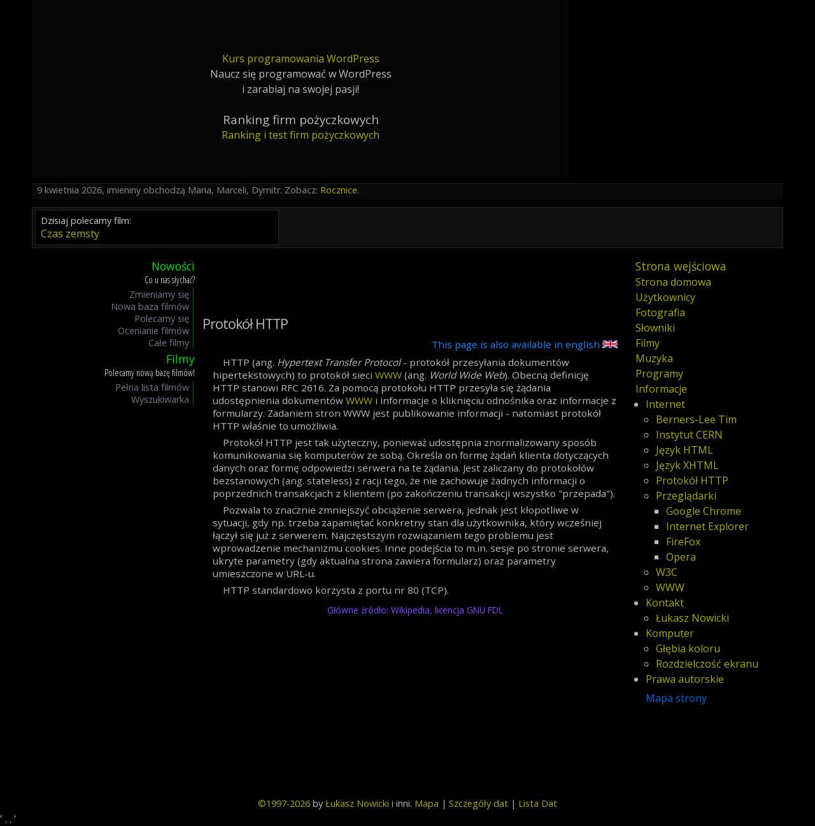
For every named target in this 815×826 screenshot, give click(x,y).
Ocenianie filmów (153, 331)
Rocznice (338, 190)
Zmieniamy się (159, 294)
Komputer (670, 633)
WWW (388, 374)
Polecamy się (161, 318)
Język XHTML (687, 465)
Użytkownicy (665, 297)
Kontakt (665, 603)
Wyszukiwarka (160, 399)
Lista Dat (537, 803)
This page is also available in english (525, 344)
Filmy (647, 343)
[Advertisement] (98, 599)
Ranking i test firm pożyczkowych (300, 135)
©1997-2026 (284, 803)
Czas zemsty (70, 234)
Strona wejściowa (680, 266)
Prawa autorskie (685, 679)
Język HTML (684, 450)
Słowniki (655, 328)
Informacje (661, 389)
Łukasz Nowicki (692, 618)
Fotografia (660, 312)
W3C (666, 572)
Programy (659, 374)
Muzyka (654, 358)
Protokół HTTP (692, 480)
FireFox (683, 542)
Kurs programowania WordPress (300, 59)
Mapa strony (676, 698)
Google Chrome (703, 511)
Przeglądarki (686, 496)
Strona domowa (673, 282)
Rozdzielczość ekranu (707, 664)
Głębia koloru (688, 648)
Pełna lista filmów (152, 387)
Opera (681, 557)
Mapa (427, 803)
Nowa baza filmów (150, 306)
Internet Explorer (707, 526)
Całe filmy (168, 343)
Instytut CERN (689, 435)
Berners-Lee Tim (696, 419)
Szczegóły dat (478, 803)
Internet (665, 404)
